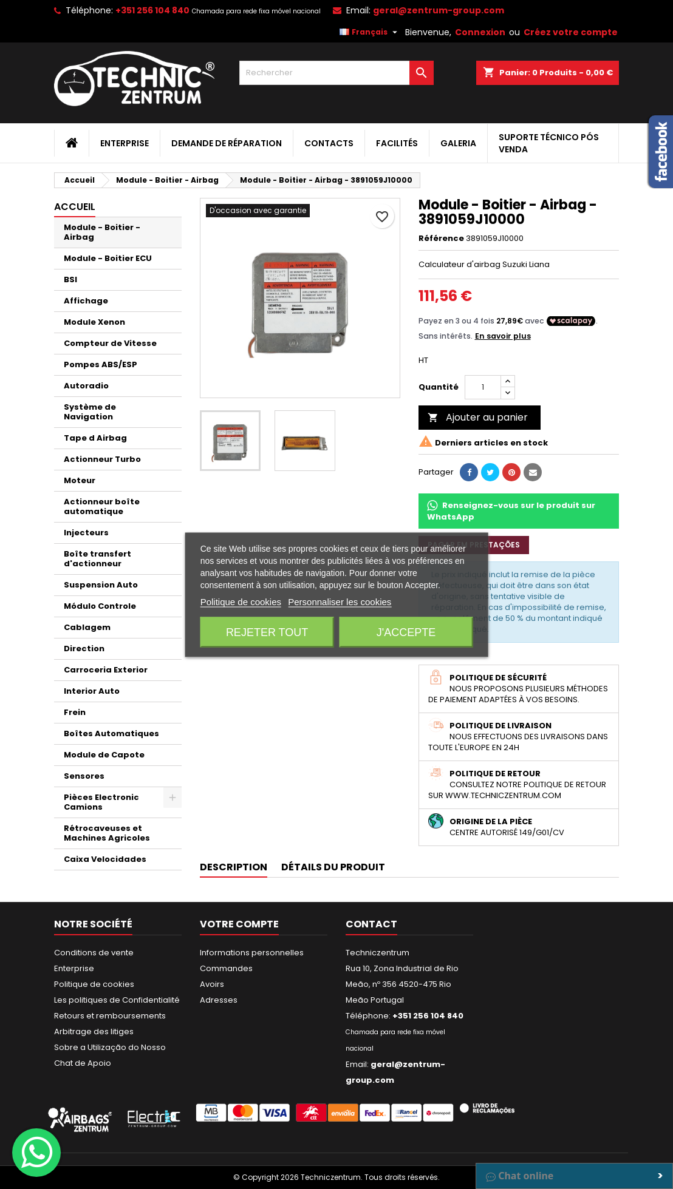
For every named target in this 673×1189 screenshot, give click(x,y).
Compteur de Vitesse (110, 343)
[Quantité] (483, 387)
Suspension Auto (101, 585)
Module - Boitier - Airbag (102, 232)
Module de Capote (104, 754)
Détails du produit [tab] (333, 867)
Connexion (480, 32)
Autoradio (86, 385)
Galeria (458, 143)
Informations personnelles (252, 952)
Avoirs (212, 984)
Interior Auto (92, 691)
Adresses (218, 1000)
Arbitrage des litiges (94, 1031)
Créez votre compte (571, 32)
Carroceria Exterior (106, 670)
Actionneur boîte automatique (102, 506)
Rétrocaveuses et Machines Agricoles (107, 833)
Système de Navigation (90, 411)
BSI (70, 279)
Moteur (79, 480)
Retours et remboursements (110, 1015)
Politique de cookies (94, 984)
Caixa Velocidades (105, 859)
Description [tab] (233, 867)
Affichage (86, 301)
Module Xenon (94, 322)
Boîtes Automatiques (111, 733)
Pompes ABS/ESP (100, 364)
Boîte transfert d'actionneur (97, 558)
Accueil (74, 207)
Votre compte (239, 924)
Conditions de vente (94, 952)
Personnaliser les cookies (339, 601)
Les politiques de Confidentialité (117, 1000)
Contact (371, 924)
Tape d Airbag (95, 438)
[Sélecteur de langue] (370, 32)
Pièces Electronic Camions (101, 802)
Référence (441, 238)
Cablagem (87, 627)
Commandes (226, 968)
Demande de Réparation (226, 143)
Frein (75, 712)
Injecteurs (86, 532)
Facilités (397, 143)
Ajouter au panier (478, 417)
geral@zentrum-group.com (438, 10)
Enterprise (124, 143)
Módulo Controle (100, 606)
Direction (84, 648)
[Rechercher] (336, 73)
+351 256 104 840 (152, 10)
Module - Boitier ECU (108, 258)
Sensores (84, 776)
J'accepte (406, 632)
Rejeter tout (267, 632)
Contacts (329, 143)
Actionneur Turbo (102, 459)
